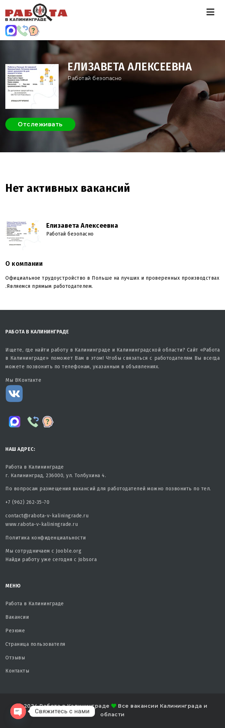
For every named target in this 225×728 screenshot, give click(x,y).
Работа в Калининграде (34, 604)
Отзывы (15, 658)
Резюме (15, 631)
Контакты (17, 671)
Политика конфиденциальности (45, 538)
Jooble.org (68, 551)
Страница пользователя (35, 644)
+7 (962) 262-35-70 (27, 502)
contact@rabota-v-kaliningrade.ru (47, 516)
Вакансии (17, 617)
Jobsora (87, 559)
